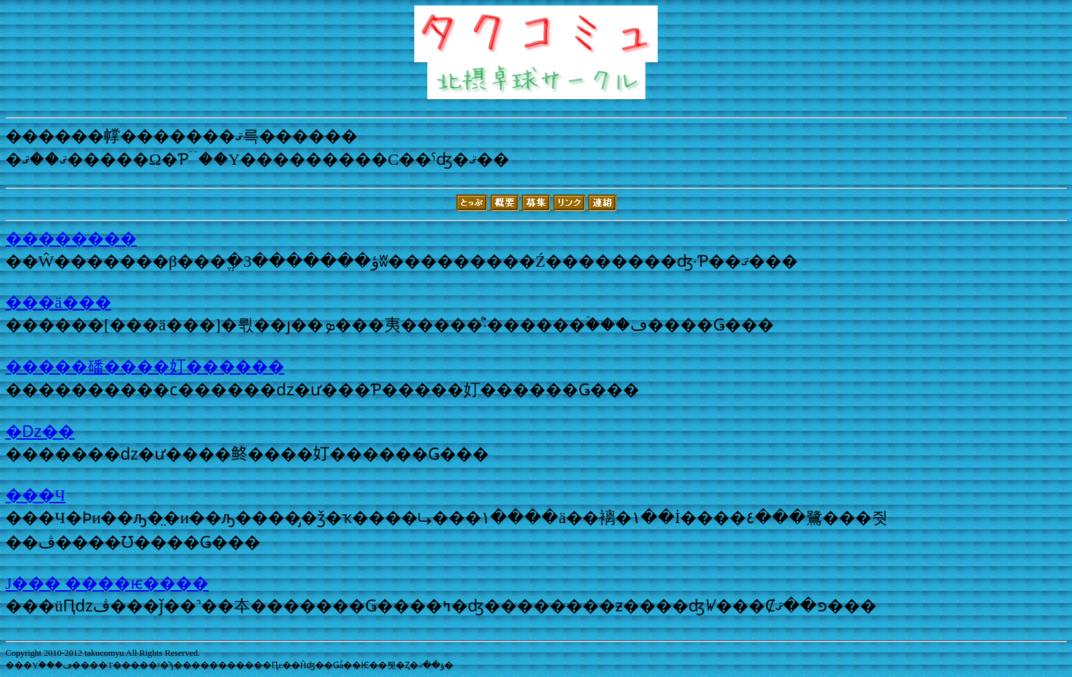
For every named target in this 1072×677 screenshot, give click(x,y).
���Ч (35, 495)
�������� (71, 239)
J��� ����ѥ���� (107, 583)
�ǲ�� (40, 431)
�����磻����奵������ (144, 366)
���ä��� (58, 302)
